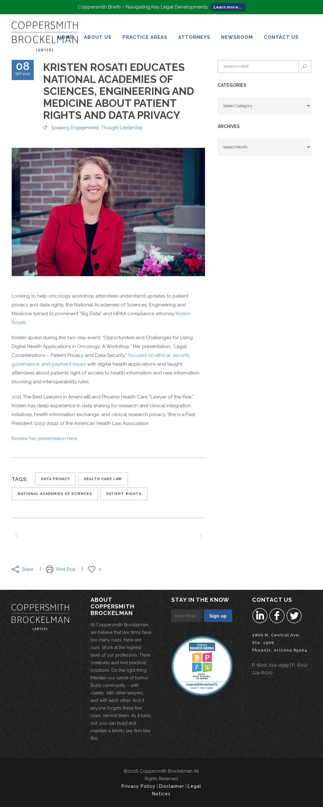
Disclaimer (171, 786)
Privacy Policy (138, 786)
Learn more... (228, 7)
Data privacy (55, 479)
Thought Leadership (122, 127)
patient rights (124, 494)
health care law (103, 479)
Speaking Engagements (75, 127)
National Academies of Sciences (55, 494)
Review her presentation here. (45, 438)
